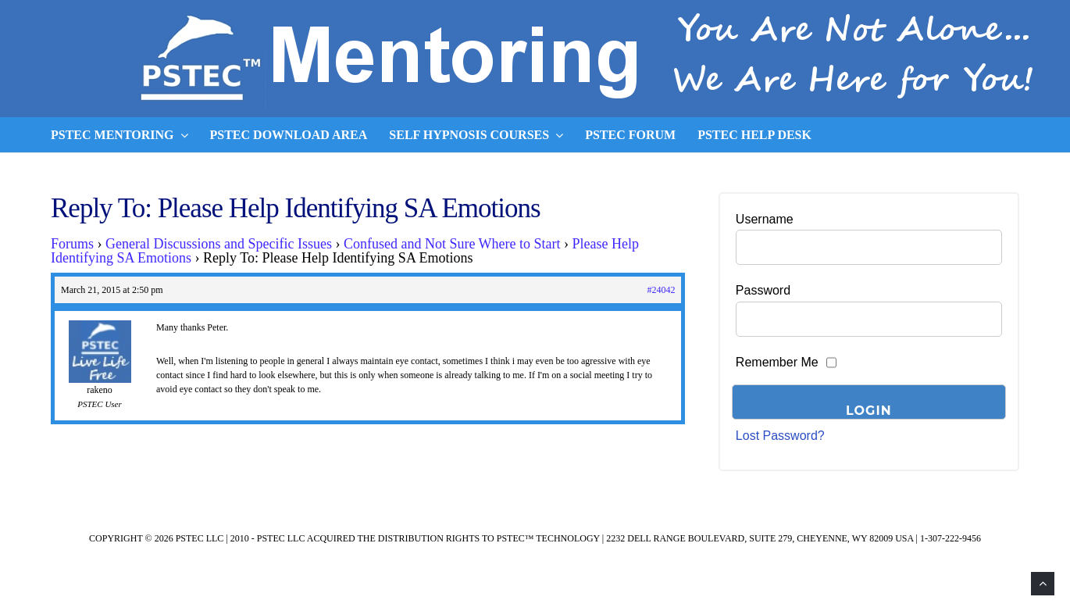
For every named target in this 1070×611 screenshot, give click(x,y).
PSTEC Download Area (289, 134)
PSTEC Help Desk (754, 134)
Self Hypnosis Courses (476, 135)
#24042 (661, 289)
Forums (72, 244)
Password (763, 290)
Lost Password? (780, 435)
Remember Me (777, 362)
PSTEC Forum (630, 134)
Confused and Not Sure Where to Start (452, 244)
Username (765, 219)
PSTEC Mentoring (119, 135)
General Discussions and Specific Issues (218, 244)
